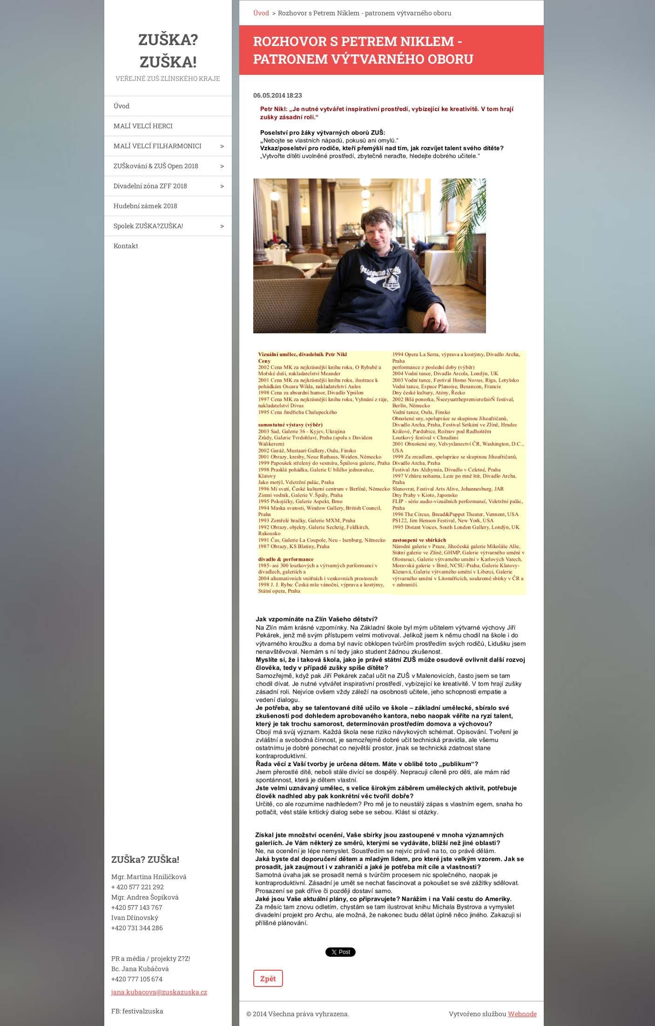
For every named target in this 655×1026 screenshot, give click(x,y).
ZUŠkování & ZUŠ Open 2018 (156, 165)
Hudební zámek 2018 (145, 205)
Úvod (121, 105)
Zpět (268, 978)
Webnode (522, 1013)
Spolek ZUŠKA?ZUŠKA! (148, 225)
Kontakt (126, 245)
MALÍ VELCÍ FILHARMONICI (158, 145)
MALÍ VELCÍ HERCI (143, 125)
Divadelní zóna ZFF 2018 (150, 185)
